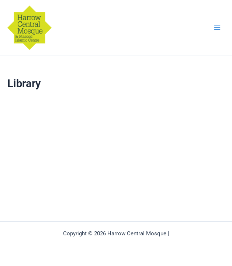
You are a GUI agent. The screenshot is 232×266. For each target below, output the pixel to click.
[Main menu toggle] (217, 27)
